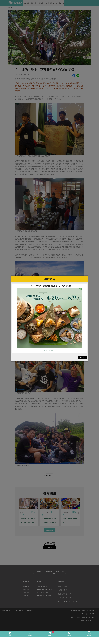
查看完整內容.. (49, 350)
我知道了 (82, 357)
